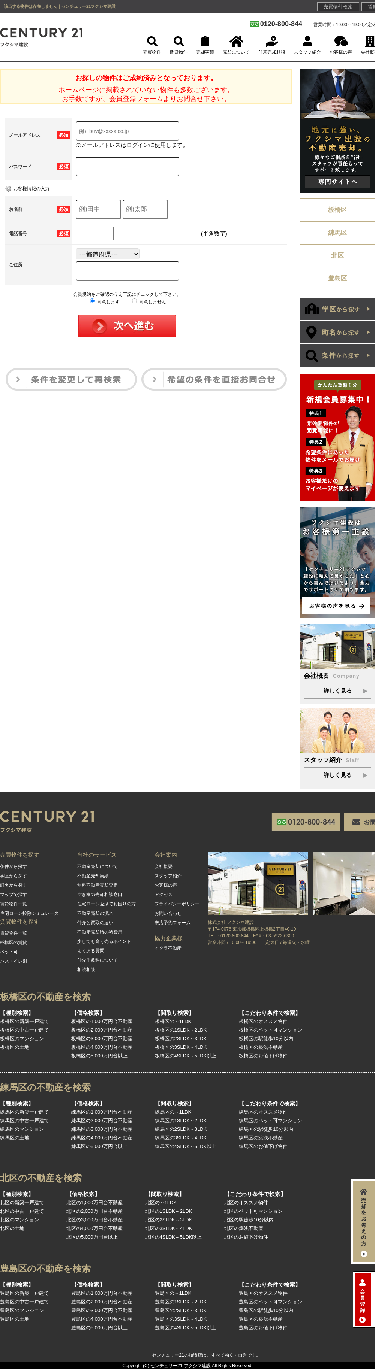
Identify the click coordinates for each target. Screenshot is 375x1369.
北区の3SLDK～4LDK (168, 1228)
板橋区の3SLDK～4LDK (181, 1047)
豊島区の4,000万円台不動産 (101, 1319)
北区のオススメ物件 (246, 1202)
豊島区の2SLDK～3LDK (181, 1310)
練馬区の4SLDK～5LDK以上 (186, 1146)
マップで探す (13, 894)
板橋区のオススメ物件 (263, 1021)
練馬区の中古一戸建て (24, 1120)
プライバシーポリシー (177, 904)
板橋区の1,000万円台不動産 (101, 1021)
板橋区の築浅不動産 (261, 1047)
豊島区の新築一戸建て (24, 1293)
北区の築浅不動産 (243, 1228)
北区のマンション (19, 1220)
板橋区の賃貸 (13, 942)
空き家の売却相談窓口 (99, 894)
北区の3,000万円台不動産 (94, 1220)
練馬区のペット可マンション (270, 1120)
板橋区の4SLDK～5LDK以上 (186, 1056)
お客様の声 (165, 885)
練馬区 (337, 232)
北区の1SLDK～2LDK (168, 1211)
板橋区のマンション (22, 1038)
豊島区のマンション (22, 1310)
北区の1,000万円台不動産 (94, 1202)
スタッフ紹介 (168, 875)
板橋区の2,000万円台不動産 (101, 1030)
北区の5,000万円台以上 (92, 1237)
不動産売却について (97, 866)
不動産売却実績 (93, 875)
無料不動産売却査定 (97, 885)
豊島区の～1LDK (173, 1293)
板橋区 (337, 209)
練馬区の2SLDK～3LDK (181, 1129)
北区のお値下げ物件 (246, 1237)
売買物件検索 (338, 6)
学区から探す (13, 875)
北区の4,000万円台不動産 (94, 1228)
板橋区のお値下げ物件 (263, 1056)
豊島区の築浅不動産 (261, 1319)
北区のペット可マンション (253, 1211)
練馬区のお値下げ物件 (263, 1146)
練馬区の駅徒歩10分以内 (266, 1129)
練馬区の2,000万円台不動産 (101, 1120)
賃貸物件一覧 (13, 904)
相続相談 (86, 969)
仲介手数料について (97, 960)
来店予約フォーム (172, 922)
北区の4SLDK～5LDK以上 (173, 1237)
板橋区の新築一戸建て (24, 1021)
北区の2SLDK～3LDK (168, 1220)
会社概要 (163, 866)
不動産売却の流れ (95, 913)
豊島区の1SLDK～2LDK (181, 1302)
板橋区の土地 (14, 1047)
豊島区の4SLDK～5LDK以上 (186, 1327)
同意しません (149, 301)
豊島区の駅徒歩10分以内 (266, 1310)
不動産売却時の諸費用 (99, 932)
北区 (337, 255)
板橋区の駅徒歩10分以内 (266, 1038)
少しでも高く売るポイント (104, 941)
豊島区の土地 (14, 1319)
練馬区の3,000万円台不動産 (101, 1129)
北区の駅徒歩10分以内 (248, 1220)
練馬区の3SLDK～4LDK (181, 1138)
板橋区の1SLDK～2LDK (181, 1030)
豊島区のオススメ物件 (263, 1293)
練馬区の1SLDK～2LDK (181, 1120)
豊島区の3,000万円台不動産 (101, 1310)
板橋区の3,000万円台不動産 (101, 1038)
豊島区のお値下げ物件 (263, 1327)
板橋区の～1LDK (173, 1021)
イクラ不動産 (168, 948)
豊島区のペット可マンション (270, 1302)
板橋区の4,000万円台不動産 (101, 1047)
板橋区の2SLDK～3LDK (181, 1038)
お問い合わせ (168, 913)
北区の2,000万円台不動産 (94, 1211)
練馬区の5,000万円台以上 (99, 1146)
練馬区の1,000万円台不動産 (101, 1112)
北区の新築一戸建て (22, 1202)
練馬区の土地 (14, 1138)
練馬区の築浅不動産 (261, 1138)
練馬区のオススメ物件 (263, 1112)
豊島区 (337, 278)
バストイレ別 (13, 961)
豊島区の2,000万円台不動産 (101, 1302)
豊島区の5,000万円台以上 (99, 1327)
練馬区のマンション (22, 1129)
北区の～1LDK (161, 1202)
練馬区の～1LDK (173, 1112)
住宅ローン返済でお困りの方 (106, 904)
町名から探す (13, 885)
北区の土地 (12, 1228)
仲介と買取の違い (95, 922)
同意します (105, 301)
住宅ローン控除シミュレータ (29, 913)
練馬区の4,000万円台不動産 (101, 1138)
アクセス (163, 894)
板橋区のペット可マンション (270, 1030)
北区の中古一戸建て (22, 1211)
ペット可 (9, 951)
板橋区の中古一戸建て (24, 1030)
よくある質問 (90, 950)
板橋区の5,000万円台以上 (99, 1056)
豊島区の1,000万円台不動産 (101, 1293)
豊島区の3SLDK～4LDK (181, 1319)
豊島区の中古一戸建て (24, 1302)
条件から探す (13, 866)
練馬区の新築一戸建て (24, 1112)
